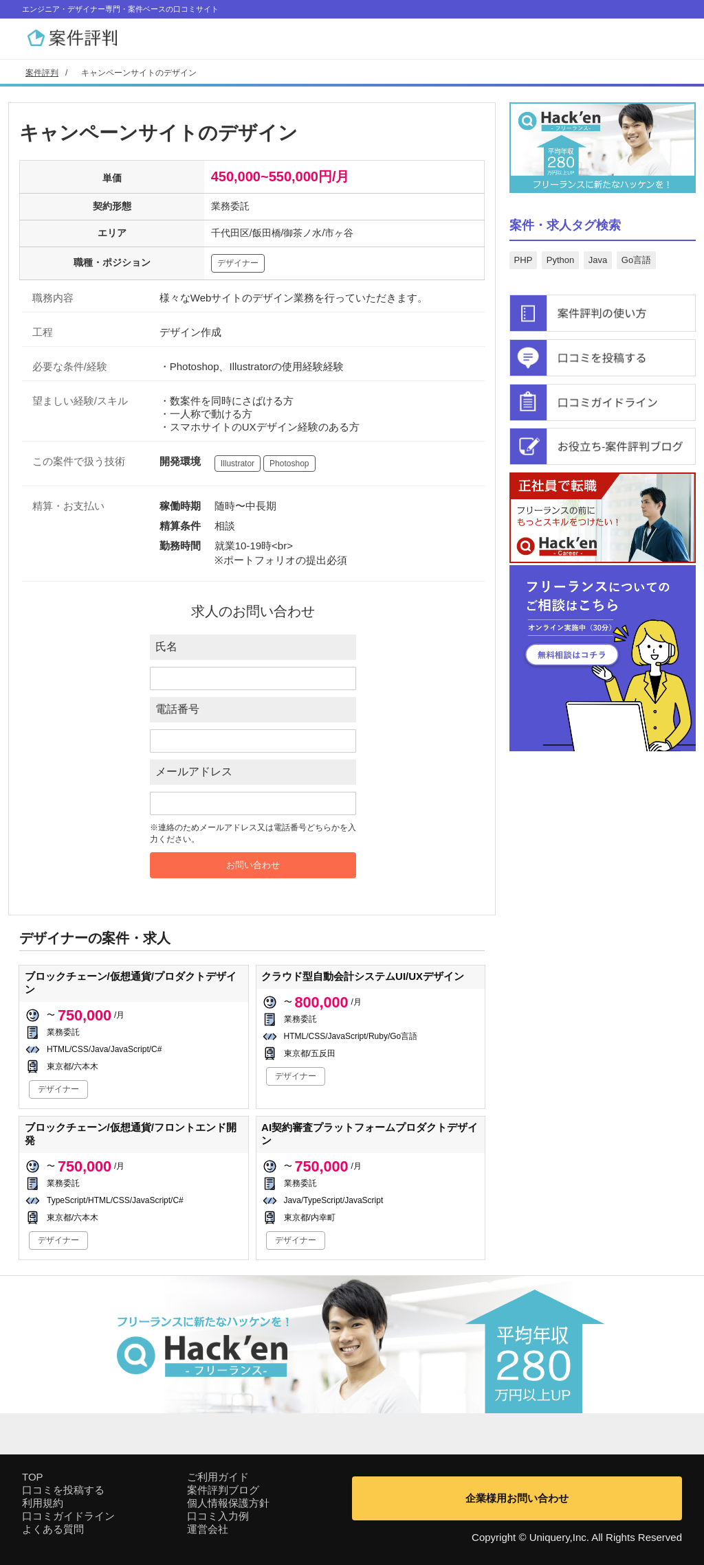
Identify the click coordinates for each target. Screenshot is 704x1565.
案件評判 (41, 73)
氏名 (166, 646)
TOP (32, 1477)
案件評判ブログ (223, 1490)
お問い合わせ (253, 865)
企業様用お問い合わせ (517, 1498)
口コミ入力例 (218, 1516)
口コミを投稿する (63, 1490)
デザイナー (237, 263)
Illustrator (237, 463)
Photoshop (289, 463)
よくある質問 (53, 1529)
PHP (523, 260)
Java (597, 260)
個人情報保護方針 (228, 1503)
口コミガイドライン (68, 1516)
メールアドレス (193, 771)
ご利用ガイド (218, 1477)
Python (560, 260)
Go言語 (636, 260)
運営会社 (207, 1529)
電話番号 (177, 709)
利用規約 (42, 1503)
